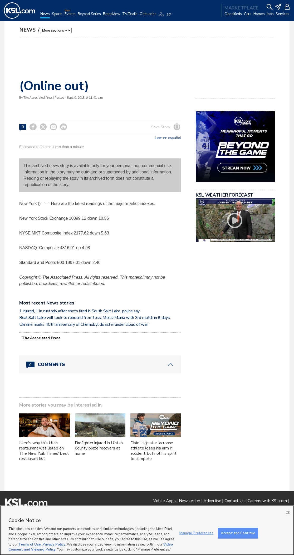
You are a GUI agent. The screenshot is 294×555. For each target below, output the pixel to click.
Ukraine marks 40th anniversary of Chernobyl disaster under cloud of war (83, 324)
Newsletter (189, 501)
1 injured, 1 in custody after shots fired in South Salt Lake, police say (79, 311)
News (28, 29)
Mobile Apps (164, 501)
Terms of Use (29, 544)
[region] (147, 530)
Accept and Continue (238, 533)
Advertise (212, 501)
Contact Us (234, 501)
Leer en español (168, 138)
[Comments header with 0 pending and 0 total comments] (100, 364)
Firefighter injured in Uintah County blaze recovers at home (99, 448)
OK (288, 513)
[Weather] (165, 16)
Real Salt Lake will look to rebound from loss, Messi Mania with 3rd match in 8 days (94, 318)
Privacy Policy (53, 544)
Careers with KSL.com (267, 501)
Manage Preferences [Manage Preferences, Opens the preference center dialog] (196, 533)
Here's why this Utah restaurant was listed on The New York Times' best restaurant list (44, 451)
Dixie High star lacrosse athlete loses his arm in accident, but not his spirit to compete (153, 451)
